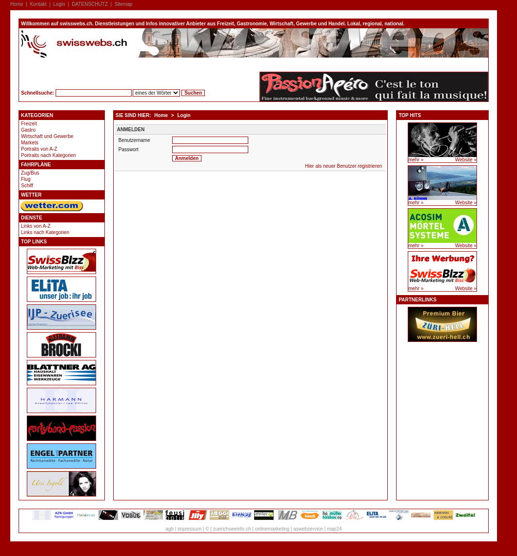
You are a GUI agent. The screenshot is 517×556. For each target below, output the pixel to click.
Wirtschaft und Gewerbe (47, 136)
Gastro (28, 130)
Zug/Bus (30, 173)
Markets (30, 142)
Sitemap (124, 4)
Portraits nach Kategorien (48, 155)
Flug (25, 179)
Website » (466, 159)
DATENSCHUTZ (90, 4)
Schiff (27, 185)
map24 (334, 529)
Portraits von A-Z (39, 149)
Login (59, 4)
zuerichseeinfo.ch (232, 529)
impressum (189, 529)
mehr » (415, 159)
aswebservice (308, 529)
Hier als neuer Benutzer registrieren (343, 166)
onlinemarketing (272, 529)
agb (169, 529)
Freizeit (29, 123)
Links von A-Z (36, 226)
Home (16, 4)
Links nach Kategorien (45, 232)
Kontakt (38, 4)
